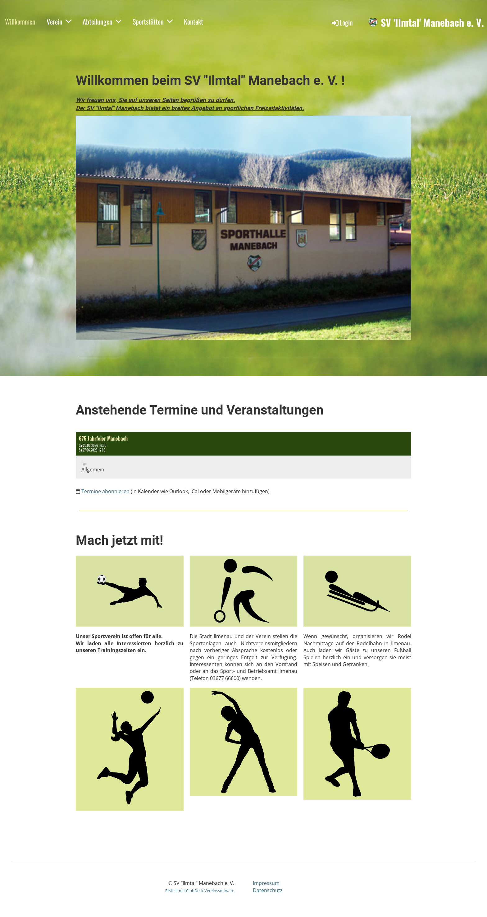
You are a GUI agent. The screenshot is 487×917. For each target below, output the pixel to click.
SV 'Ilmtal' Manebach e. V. (432, 23)
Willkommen (20, 21)
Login (342, 22)
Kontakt (193, 21)
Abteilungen (102, 21)
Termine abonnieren (105, 491)
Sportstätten (153, 21)
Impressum (266, 883)
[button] (243, 455)
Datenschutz (267, 890)
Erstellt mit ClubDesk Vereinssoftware (199, 890)
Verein (59, 21)
